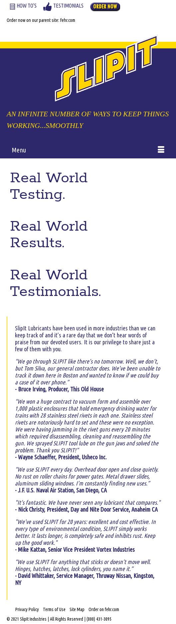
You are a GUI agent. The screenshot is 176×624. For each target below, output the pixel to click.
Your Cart (25, 29)
